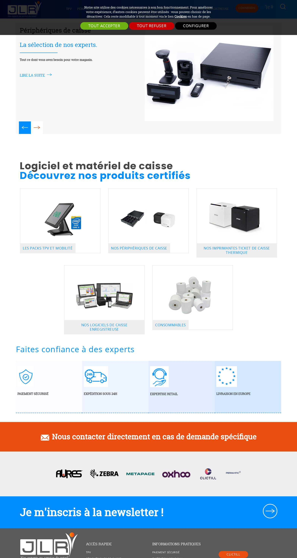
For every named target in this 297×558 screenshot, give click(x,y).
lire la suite (32, 75)
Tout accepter (104, 26)
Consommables (170, 325)
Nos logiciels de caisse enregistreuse (104, 327)
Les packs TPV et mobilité (48, 248)
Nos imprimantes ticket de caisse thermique (237, 250)
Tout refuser (151, 26)
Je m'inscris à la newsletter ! (91, 512)
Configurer (196, 26)
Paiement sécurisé (166, 552)
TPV (88, 552)
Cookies (180, 16)
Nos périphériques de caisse (139, 248)
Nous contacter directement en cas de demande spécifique (154, 437)
